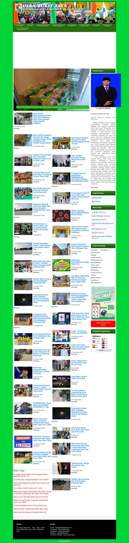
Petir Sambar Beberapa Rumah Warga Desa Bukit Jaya (78, 158)
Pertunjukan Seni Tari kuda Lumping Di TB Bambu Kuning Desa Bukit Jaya (41, 353)
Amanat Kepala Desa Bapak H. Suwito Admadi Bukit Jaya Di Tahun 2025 (41, 388)
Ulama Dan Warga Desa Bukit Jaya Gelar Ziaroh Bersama (80, 430)
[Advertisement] (64, 50)
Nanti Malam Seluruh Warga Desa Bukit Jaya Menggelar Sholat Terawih (80, 141)
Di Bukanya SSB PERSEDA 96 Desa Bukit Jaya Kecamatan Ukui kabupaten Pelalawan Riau (42, 318)
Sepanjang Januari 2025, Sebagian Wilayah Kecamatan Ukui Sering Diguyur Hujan (41, 298)
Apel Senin (96, 201)
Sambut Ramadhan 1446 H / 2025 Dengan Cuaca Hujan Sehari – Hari (41, 246)
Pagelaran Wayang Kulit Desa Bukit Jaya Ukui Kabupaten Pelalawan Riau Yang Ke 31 (41, 208)
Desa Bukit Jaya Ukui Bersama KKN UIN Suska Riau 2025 (41, 190)
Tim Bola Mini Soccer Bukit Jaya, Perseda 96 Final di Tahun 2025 (42, 174)
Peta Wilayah (22, 29)
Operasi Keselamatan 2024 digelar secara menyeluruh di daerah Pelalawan (80, 229)
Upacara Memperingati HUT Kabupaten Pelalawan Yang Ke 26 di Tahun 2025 (42, 158)
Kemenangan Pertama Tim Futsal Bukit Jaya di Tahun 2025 (42, 336)
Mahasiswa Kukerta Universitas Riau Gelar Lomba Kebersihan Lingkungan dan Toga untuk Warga (80, 447)
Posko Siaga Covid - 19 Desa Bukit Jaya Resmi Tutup (79, 363)
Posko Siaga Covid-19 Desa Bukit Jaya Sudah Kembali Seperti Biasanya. (80, 196)
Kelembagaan (58, 26)
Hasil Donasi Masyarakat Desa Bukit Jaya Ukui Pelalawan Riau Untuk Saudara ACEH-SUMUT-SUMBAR (42, 118)
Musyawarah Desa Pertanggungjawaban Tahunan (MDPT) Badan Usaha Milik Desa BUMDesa (79, 297)
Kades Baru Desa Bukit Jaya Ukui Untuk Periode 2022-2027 (80, 347)
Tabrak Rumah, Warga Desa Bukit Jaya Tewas (80, 465)
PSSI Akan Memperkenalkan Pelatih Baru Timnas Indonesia (41, 370)
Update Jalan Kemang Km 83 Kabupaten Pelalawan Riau (42, 281)
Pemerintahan (43, 26)
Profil (30, 26)
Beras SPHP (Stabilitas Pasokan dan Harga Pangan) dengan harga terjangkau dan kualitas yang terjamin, (42, 139)
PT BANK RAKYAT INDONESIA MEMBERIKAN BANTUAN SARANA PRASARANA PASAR (79, 177)
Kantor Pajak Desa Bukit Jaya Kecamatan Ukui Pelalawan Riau (80, 246)
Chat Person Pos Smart (103, 324)
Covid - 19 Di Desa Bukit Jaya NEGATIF (79, 332)
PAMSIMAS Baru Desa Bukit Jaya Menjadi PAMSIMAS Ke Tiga (42, 405)
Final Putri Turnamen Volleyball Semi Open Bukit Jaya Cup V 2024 (42, 438)
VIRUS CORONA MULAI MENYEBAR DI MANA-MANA (80, 213)
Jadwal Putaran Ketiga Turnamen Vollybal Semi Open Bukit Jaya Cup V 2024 (42, 455)
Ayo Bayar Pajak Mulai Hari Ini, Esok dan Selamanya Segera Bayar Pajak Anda (80, 279)
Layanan (72, 26)
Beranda (19, 26)
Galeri (96, 26)
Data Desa (84, 26)
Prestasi (107, 26)
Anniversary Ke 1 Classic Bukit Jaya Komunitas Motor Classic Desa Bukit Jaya (40, 227)
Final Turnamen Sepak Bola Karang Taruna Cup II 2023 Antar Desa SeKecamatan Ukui (80, 316)
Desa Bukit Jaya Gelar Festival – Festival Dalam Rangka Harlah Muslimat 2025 (42, 264)
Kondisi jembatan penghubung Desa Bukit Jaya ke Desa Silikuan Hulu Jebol (79, 393)
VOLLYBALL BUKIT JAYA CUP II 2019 (79, 377)
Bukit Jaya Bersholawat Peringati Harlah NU (80, 262)
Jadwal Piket (96, 198)
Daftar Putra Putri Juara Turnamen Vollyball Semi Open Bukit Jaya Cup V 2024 (42, 422)
